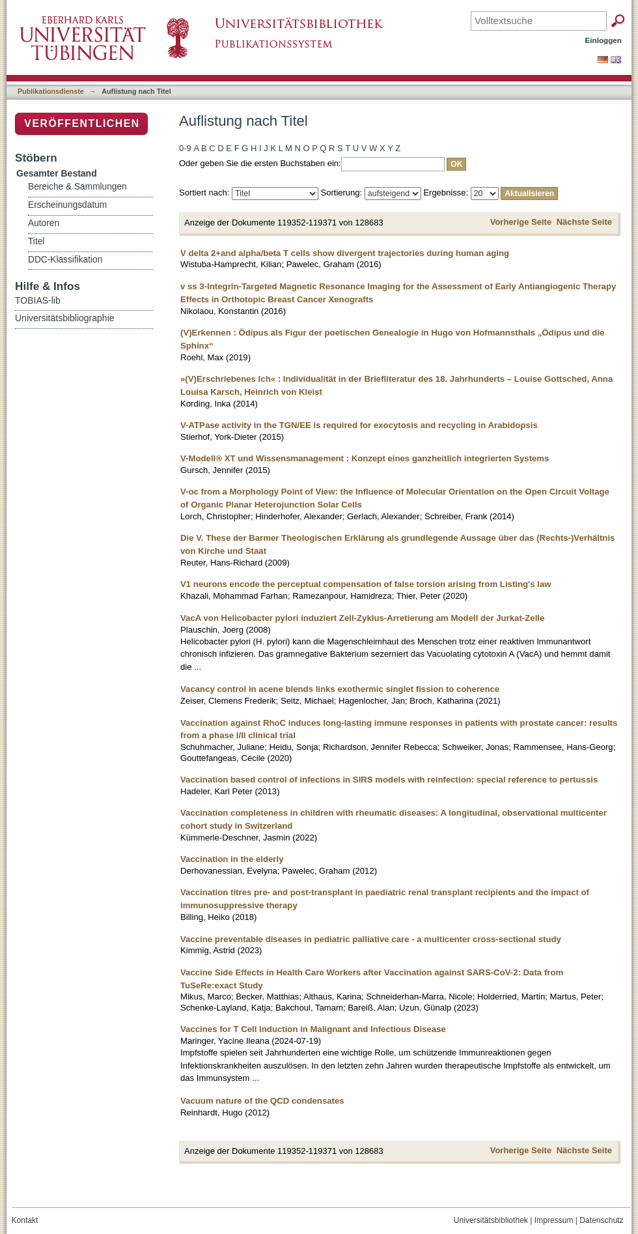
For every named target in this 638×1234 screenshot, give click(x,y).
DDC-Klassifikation (65, 260)
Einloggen (603, 40)
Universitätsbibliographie (65, 318)
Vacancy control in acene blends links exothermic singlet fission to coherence (339, 689)
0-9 (185, 148)
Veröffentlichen (81, 123)
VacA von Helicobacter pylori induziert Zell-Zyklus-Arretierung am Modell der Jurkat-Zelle (362, 618)
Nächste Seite (584, 222)
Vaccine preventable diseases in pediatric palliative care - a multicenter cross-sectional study (370, 939)
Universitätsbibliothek (491, 1220)
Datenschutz (601, 1220)
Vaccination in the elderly (232, 859)
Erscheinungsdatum (67, 205)
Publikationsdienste (51, 91)
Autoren (43, 223)
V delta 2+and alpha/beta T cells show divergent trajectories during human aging (344, 253)
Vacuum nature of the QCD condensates (262, 1101)
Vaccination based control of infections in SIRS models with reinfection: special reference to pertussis (389, 779)
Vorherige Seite (520, 222)
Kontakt (25, 1220)
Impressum (554, 1220)
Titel (36, 241)
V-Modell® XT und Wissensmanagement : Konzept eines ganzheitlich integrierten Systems (364, 458)
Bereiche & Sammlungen (77, 187)
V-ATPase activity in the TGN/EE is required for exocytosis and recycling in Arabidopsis (359, 425)
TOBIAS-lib (38, 300)
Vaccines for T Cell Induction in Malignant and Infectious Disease (313, 1029)
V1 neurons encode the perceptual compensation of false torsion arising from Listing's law (365, 584)
